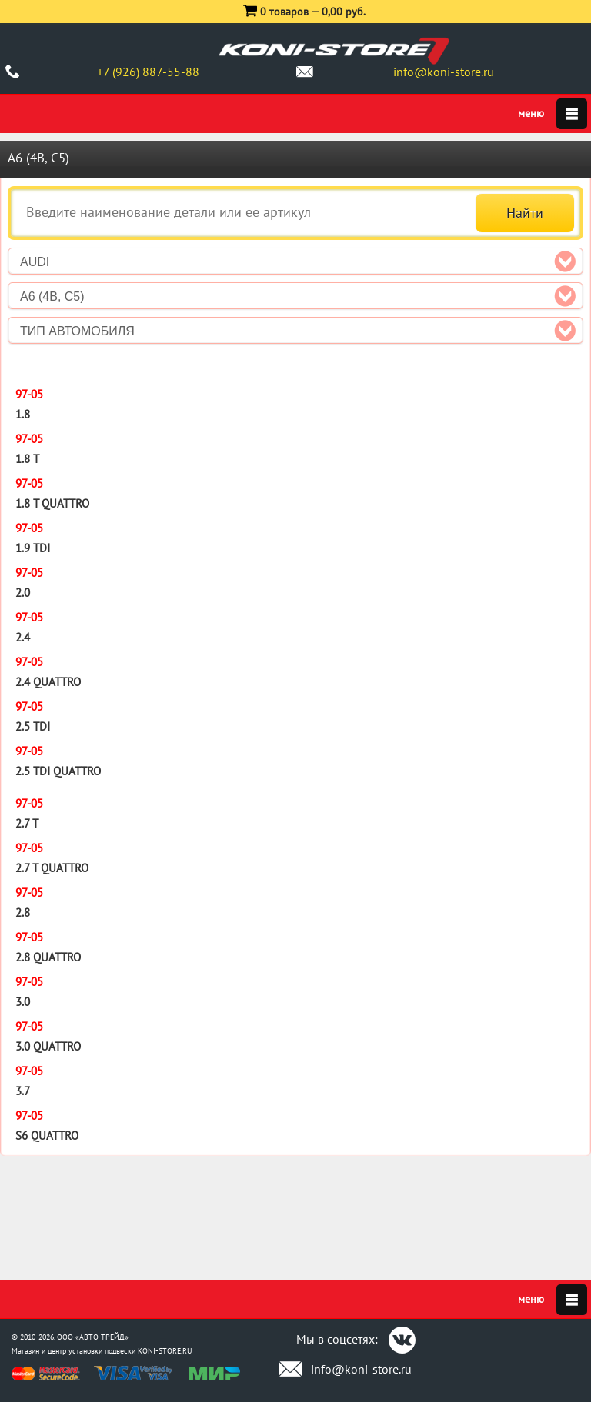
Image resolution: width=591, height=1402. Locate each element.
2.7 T (26, 823)
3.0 (22, 1001)
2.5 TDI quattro (58, 771)
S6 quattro (46, 1135)
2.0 (22, 592)
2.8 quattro (48, 957)
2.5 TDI (32, 726)
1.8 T (27, 458)
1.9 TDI (32, 548)
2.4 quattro (48, 681)
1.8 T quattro (52, 503)
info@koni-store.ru (443, 71)
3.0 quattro (48, 1046)
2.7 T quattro (51, 868)
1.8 (22, 414)
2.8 (22, 912)
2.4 (22, 637)
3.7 (22, 1091)
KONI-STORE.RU (165, 1351)
